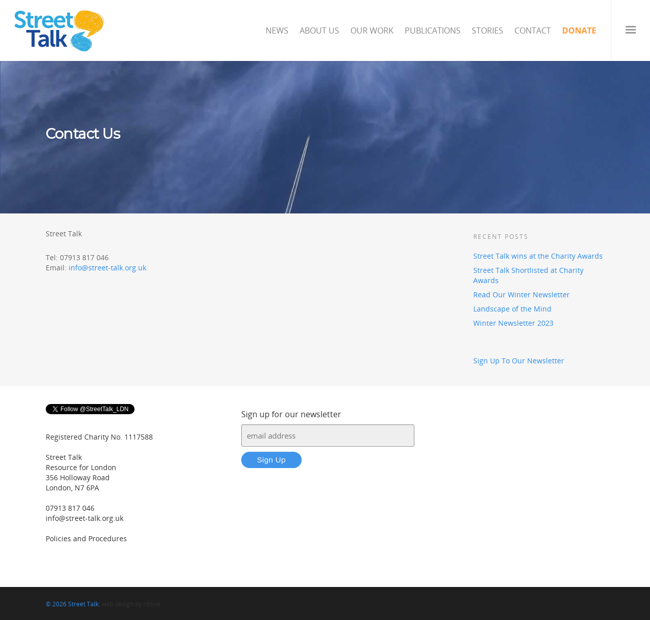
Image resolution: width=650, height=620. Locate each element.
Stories (487, 30)
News (277, 30)
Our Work (372, 30)
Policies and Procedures (86, 538)
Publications (433, 30)
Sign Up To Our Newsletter (518, 360)
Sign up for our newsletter (291, 414)
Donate (579, 30)
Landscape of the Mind (512, 309)
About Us (319, 30)
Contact (532, 30)
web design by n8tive (131, 604)
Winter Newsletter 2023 (513, 323)
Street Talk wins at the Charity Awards (538, 256)
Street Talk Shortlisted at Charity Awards (528, 275)
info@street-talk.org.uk (107, 267)
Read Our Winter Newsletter (521, 294)
